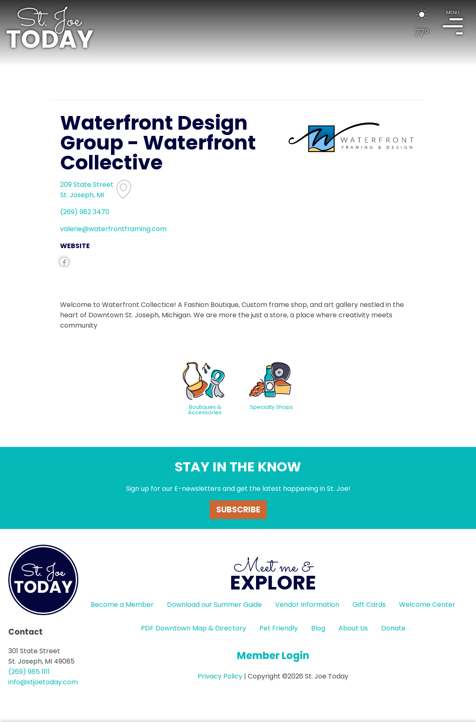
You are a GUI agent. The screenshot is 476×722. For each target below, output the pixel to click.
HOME (50, 27)
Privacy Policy (220, 676)
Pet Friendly (278, 628)
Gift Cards (369, 604)
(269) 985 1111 (29, 671)
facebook (64, 262)
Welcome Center (427, 604)
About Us (353, 628)
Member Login (273, 655)
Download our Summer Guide (214, 604)
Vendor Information (307, 604)
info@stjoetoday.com (43, 682)
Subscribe (238, 509)
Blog (318, 628)
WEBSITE (75, 246)
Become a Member (122, 604)
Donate (393, 628)
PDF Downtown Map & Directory (193, 628)
